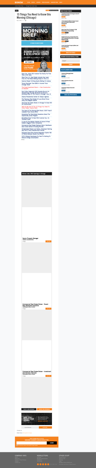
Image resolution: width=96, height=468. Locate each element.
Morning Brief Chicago (54, 10)
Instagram (46, 464)
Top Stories (39, 461)
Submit (71, 64)
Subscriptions (54, 2)
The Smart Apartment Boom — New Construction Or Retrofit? (36, 88)
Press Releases (45, 2)
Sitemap (61, 460)
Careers (38, 2)
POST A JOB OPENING (29, 409)
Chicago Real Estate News (31, 6)
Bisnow (23, 20)
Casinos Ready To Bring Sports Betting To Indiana (36, 81)
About (60, 2)
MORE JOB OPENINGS (44, 409)
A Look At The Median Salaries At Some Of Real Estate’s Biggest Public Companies (36, 122)
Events (33, 2)
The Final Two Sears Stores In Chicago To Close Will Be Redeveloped (37, 103)
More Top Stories (70, 53)
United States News (19, 6)
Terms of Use (62, 458)
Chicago (47, 10)
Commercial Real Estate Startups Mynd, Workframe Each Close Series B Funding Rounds (36, 126)
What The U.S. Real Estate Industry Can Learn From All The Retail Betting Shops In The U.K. (35, 78)
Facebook (38, 464)
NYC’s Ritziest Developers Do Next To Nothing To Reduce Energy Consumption (36, 137)
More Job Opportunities (70, 95)
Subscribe (39, 460)
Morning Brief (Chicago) (27, 432)
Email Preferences (28, 427)
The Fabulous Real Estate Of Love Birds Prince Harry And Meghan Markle (35, 99)
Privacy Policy (62, 457)
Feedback (48, 464)
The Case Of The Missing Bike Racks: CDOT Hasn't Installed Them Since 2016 (37, 111)
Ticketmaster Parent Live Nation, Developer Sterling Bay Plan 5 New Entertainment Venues (37, 129)
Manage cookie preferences (65, 462)
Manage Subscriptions (42, 458)
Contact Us (17, 462)
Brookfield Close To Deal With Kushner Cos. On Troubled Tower (35, 118)
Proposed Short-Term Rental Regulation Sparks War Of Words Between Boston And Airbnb (37, 133)
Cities (28, 2)
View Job (48, 241)
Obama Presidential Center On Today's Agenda (35, 97)
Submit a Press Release (20, 460)
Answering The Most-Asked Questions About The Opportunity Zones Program (36, 115)
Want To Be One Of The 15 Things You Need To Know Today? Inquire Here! (35, 107)
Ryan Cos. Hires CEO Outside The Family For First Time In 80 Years (36, 74)
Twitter (40, 464)
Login (60, 461)
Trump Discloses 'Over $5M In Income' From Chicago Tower (35, 84)
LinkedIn (43, 464)
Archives (39, 457)
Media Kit (17, 458)
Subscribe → (45, 427)
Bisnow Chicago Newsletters (70, 57)
